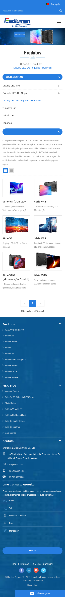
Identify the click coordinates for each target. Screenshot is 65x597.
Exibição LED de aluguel (16, 93)
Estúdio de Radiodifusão (16, 415)
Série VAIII (40, 202)
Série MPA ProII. (12, 371)
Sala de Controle (12, 427)
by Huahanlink (45, 564)
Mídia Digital (10, 403)
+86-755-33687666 (16, 477)
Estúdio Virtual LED (13, 409)
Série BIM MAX (12, 342)
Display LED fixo (11, 85)
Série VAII (40, 238)
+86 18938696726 (16, 471)
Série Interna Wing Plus (15, 359)
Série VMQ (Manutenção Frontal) (16, 277)
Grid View (5, 170)
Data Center (10, 433)
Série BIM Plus (11, 377)
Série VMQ (40, 275)
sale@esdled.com (16, 464)
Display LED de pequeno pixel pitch (22, 100)
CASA (24, 64)
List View (11, 170)
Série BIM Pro (11, 365)
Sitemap (24, 564)
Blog (14, 564)
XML (35, 564)
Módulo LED (9, 115)
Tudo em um (9, 108)
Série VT (7, 238)
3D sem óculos (12, 391)
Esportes (7, 123)
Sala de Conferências (15, 421)
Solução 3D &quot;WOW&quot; (19, 397)
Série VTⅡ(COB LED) (14, 202)
